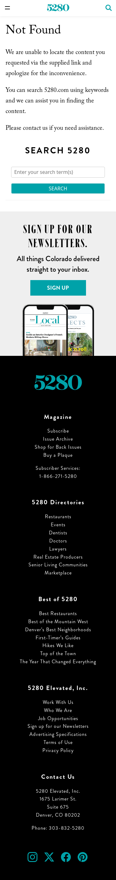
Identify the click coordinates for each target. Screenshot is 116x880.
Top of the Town (58, 653)
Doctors (58, 540)
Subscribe (58, 430)
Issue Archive (58, 438)
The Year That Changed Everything (58, 661)
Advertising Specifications (58, 734)
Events (58, 524)
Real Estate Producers (58, 556)
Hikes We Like (58, 645)
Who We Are (58, 710)
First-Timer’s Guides (58, 637)
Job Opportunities (58, 718)
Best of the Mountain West (58, 621)
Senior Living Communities (58, 564)
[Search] (58, 172)
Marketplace (58, 572)
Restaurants (58, 516)
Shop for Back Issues (58, 447)
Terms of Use (58, 742)
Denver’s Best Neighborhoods (58, 629)
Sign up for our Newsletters (58, 726)
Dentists (58, 532)
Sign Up (58, 288)
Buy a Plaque (58, 455)
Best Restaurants (58, 613)
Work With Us (58, 702)
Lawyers (58, 548)
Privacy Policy (58, 750)
